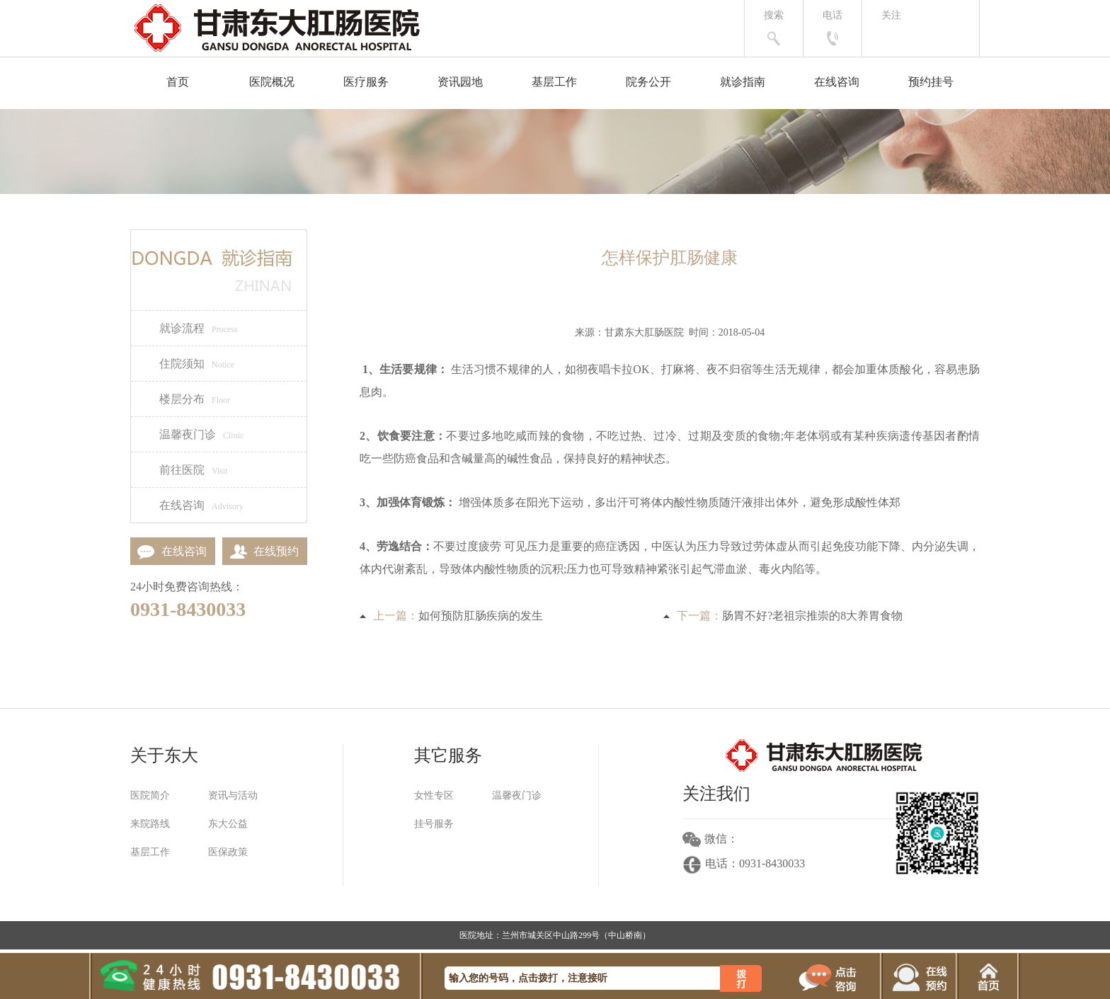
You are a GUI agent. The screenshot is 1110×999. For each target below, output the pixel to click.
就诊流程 (198, 328)
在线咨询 (836, 82)
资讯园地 (460, 82)
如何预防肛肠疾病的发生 (480, 616)
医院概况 (271, 82)
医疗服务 (366, 82)
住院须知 (196, 364)
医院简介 (150, 795)
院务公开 (648, 82)
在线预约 (260, 551)
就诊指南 (742, 82)
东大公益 (228, 823)
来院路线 (150, 823)
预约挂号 (931, 82)
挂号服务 (434, 823)
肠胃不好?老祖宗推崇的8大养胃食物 (812, 616)
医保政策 (228, 852)
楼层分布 (194, 399)
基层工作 (554, 82)
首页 (177, 82)
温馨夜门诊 (201, 434)
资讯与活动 (233, 795)
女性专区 (434, 795)
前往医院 (193, 470)
